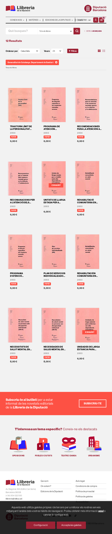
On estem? (46, 486)
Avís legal (80, 481)
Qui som (44, 481)
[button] (101, 20)
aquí (101, 511)
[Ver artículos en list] (103, 50)
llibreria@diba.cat (14, 498)
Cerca (93, 31)
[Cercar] (77, 31)
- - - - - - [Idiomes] (83, 20)
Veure (47, 51)
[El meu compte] (95, 20)
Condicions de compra (86, 486)
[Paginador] (57, 51)
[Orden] (29, 51)
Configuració (41, 525)
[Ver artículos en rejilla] (99, 50)
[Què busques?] (21, 31)
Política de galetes (84, 496)
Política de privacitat (85, 491)
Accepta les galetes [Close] (71, 525)
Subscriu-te (93, 403)
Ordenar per (12, 51)
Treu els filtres (11, 67)
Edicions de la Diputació (52, 491)
